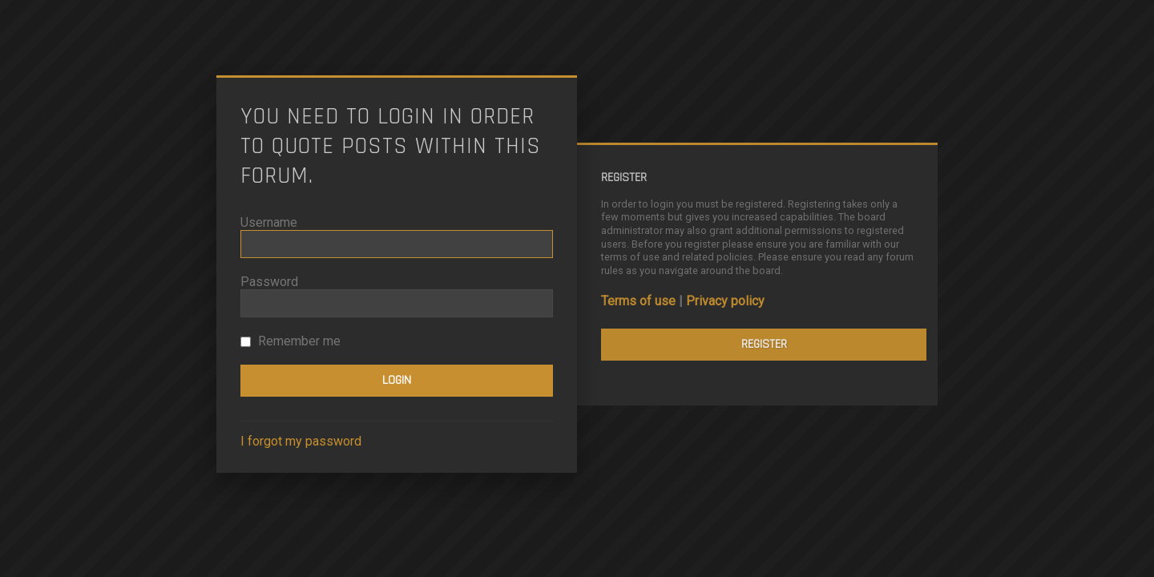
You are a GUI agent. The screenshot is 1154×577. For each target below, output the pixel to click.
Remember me (290, 341)
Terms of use (638, 301)
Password (269, 281)
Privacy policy (725, 301)
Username (268, 222)
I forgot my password (300, 441)
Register (764, 344)
